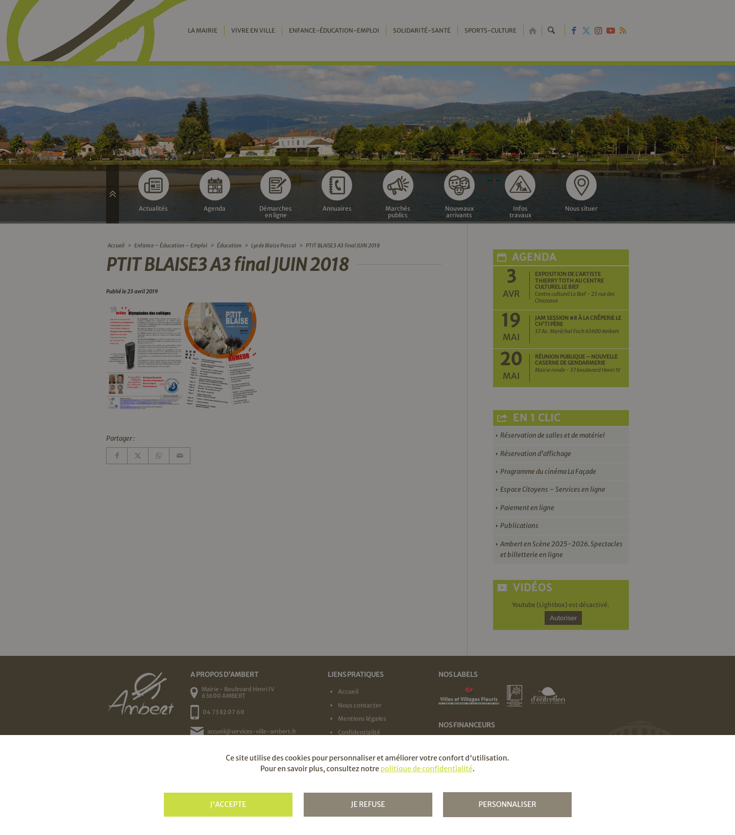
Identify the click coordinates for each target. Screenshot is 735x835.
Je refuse (368, 804)
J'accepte (228, 804)
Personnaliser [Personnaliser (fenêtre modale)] (507, 804)
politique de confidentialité (426, 768)
